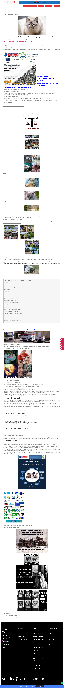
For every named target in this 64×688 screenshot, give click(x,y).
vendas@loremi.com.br (23, 678)
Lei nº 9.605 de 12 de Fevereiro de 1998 (18, 41)
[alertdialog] (32, 686)
